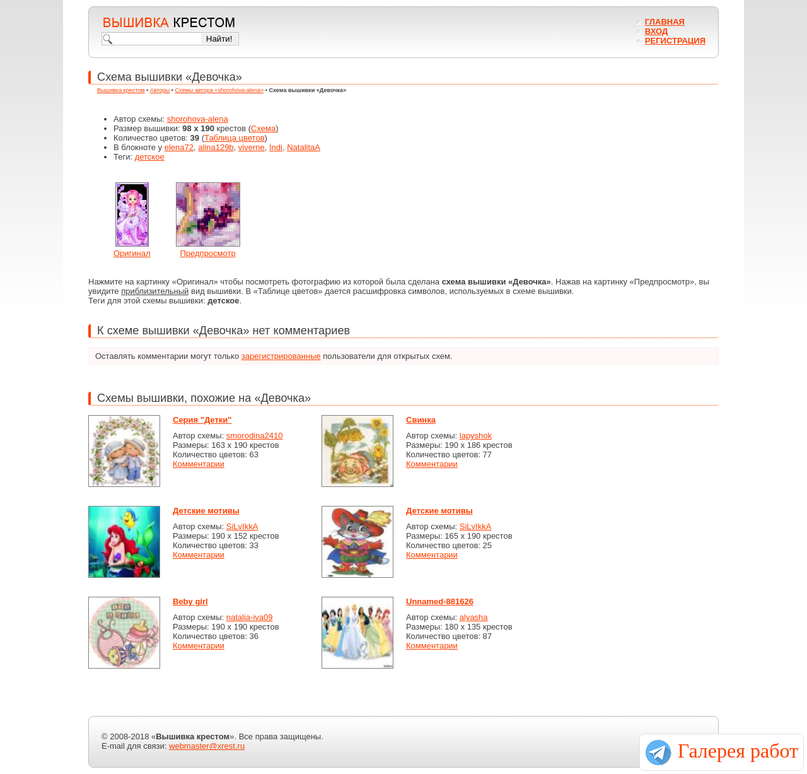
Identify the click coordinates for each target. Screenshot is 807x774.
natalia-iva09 (249, 617)
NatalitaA (303, 147)
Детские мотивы (206, 510)
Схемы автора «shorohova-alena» (219, 90)
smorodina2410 (254, 435)
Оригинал (132, 253)
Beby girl (190, 601)
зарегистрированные (281, 356)
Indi (275, 147)
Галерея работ (738, 750)
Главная (665, 21)
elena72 (179, 147)
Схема (263, 128)
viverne (251, 147)
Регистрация (675, 40)
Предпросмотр (208, 253)
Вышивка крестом (121, 90)
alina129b (215, 147)
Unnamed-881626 (439, 601)
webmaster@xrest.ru (207, 746)
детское (150, 156)
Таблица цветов (234, 138)
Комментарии (198, 464)
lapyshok (476, 435)
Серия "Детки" (202, 420)
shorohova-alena (197, 119)
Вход (656, 31)
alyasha (474, 617)
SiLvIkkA (242, 526)
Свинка (421, 420)
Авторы (160, 90)
